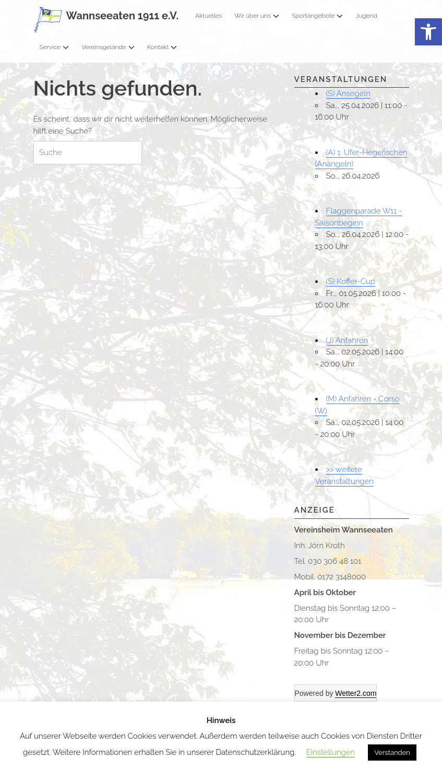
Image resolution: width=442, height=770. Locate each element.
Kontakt (162, 47)
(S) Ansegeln (348, 93)
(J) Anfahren (347, 340)
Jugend (366, 15)
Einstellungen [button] (330, 752)
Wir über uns (256, 15)
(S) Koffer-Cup (351, 281)
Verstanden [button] (392, 752)
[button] (428, 32)
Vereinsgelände (108, 47)
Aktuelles (208, 15)
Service (54, 47)
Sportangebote (317, 15)
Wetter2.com (355, 693)
